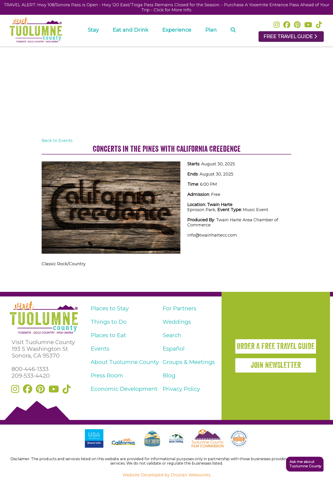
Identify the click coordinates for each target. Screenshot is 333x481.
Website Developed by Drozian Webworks (167, 475)
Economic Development (124, 388)
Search (172, 335)
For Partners (179, 308)
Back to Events (57, 140)
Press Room (107, 375)
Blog (169, 375)
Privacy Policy (181, 388)
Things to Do (108, 321)
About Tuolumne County (125, 362)
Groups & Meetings (189, 362)
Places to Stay (110, 308)
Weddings (177, 321)
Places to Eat (108, 335)
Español (174, 348)
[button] (305, 464)
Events (100, 348)
